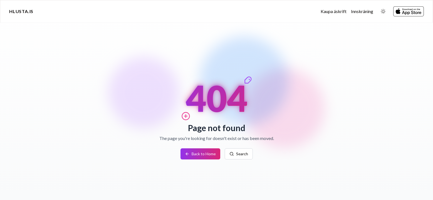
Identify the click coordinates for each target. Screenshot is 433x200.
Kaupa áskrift (334, 11)
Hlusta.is (21, 11)
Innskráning (362, 11)
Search (238, 153)
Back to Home (200, 153)
